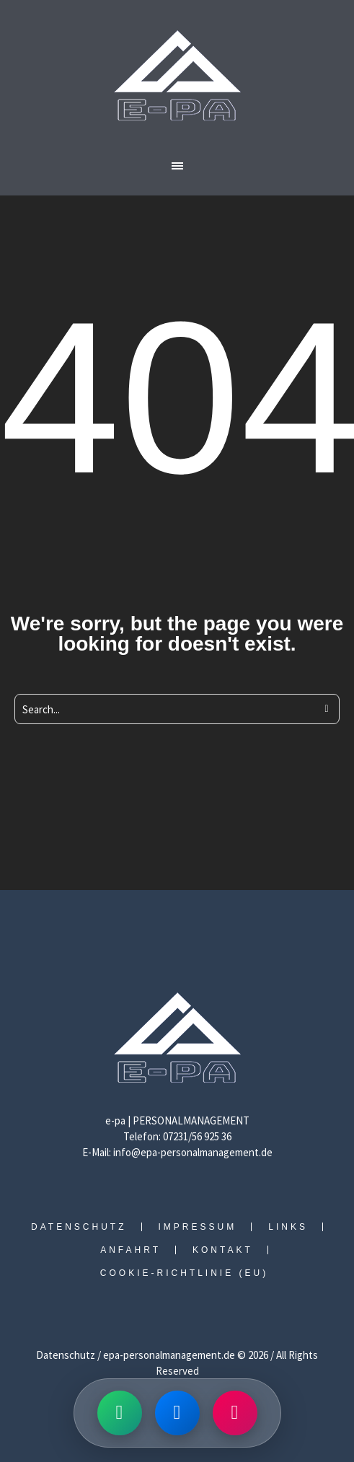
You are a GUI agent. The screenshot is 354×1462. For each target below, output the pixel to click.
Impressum (198, 1227)
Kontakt (223, 1250)
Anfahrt (130, 1250)
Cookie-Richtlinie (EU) (184, 1273)
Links (288, 1227)
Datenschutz (78, 1227)
